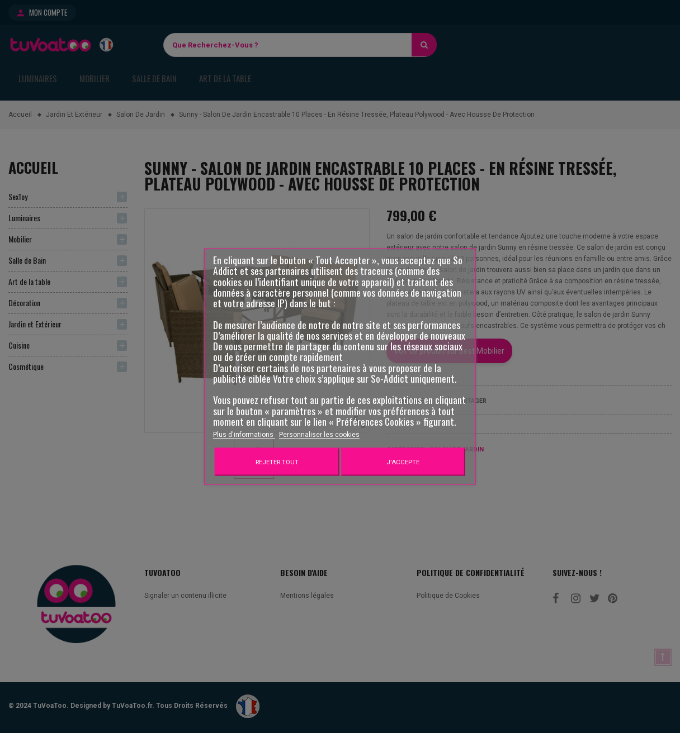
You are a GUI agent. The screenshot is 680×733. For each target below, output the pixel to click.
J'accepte (402, 462)
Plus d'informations (244, 435)
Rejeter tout (277, 462)
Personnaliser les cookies (319, 435)
